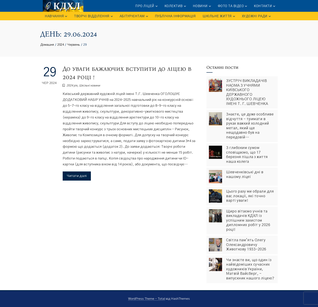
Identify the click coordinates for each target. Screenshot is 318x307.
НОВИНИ (202, 6)
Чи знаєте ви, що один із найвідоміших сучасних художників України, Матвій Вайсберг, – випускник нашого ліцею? (250, 269)
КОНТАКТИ (264, 6)
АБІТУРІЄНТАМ (134, 16)
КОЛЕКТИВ (175, 6)
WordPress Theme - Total (146, 298)
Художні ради (256, 16)
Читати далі (77, 176)
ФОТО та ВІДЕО (232, 6)
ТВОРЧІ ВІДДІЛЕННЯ (93, 16)
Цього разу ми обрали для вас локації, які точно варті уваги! (250, 196)
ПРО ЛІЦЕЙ (146, 6)
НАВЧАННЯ (56, 16)
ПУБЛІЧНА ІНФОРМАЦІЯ (175, 16)
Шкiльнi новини (89, 85)
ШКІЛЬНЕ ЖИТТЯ (219, 16)
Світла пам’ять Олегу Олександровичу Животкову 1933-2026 (246, 244)
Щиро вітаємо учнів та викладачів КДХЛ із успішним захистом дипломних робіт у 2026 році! (248, 221)
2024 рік (72, 85)
